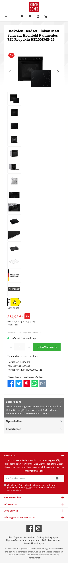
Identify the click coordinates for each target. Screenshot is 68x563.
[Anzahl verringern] (10, 347)
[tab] (34, 407)
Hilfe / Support (15, 537)
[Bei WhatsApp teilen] (35, 383)
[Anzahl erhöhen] (28, 347)
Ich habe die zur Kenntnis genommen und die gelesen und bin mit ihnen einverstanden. (32, 487)
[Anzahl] (20, 347)
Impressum (34, 540)
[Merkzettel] (30, 17)
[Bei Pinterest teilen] (27, 383)
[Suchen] (22, 17)
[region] (34, 173)
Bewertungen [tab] (34, 429)
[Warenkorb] (46, 17)
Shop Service (11, 510)
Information (10, 504)
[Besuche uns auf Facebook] (30, 528)
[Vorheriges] (10, 72)
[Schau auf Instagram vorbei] (38, 528)
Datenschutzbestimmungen (31, 485)
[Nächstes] (58, 72)
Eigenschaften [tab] (34, 421)
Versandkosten (56, 548)
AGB (28, 487)
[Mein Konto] (38, 17)
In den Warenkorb (47, 347)
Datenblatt (13, 307)
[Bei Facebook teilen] (11, 383)
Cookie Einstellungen (34, 543)
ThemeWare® (34, 557)
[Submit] (57, 478)
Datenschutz (54, 540)
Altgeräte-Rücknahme (16, 540)
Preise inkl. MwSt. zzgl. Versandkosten (24, 333)
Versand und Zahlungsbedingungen (41, 537)
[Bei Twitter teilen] (19, 383)
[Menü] (6, 17)
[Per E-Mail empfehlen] (43, 383)
